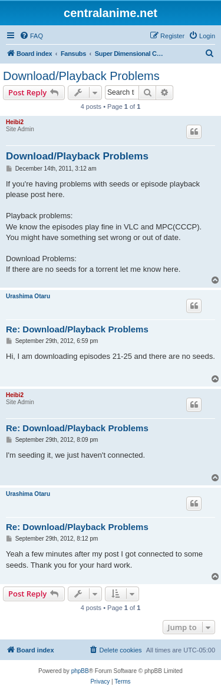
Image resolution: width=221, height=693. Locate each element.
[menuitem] (31, 36)
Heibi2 (15, 122)
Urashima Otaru (28, 296)
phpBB (80, 671)
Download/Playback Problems (81, 75)
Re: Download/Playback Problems (77, 329)
